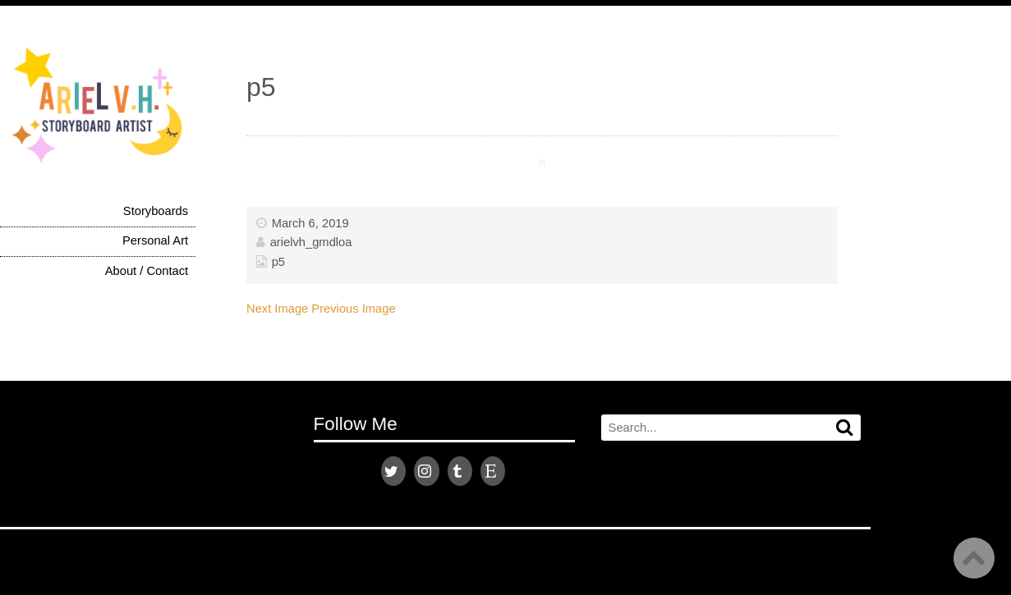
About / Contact (146, 270)
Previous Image (353, 308)
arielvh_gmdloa (311, 242)
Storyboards (155, 210)
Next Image (277, 308)
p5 (278, 261)
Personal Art (155, 240)
